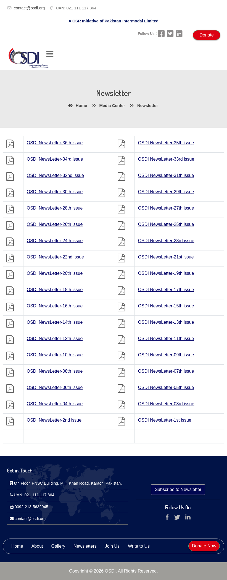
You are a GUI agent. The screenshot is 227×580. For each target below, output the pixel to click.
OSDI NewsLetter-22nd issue (55, 257)
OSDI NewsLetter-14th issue (55, 322)
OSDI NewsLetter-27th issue (166, 208)
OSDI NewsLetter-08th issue (55, 371)
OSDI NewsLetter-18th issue (55, 289)
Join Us (112, 546)
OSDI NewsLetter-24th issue (55, 240)
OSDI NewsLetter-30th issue (55, 191)
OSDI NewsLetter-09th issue (166, 354)
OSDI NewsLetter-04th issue (55, 403)
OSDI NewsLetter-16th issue (55, 306)
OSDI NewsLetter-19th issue (166, 273)
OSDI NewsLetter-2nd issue (54, 420)
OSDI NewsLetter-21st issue (166, 257)
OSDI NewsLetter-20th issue (55, 273)
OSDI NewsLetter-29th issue (166, 191)
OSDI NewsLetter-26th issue (55, 224)
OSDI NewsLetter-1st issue (164, 420)
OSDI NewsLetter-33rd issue (166, 159)
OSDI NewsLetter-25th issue (166, 224)
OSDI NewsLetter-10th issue (55, 354)
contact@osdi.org (29, 8)
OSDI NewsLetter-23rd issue (166, 240)
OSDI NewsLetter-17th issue (166, 289)
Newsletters (85, 546)
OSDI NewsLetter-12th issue (55, 338)
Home (76, 105)
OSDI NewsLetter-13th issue (166, 322)
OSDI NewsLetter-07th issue (166, 371)
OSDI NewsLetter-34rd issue (55, 159)
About (37, 546)
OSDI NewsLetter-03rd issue (166, 403)
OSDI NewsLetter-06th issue (55, 387)
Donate (206, 35)
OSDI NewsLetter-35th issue (166, 142)
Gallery (58, 546)
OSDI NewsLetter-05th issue (166, 387)
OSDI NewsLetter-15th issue (166, 306)
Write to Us (139, 546)
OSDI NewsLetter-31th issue (166, 175)
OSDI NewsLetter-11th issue (166, 338)
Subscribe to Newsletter (178, 489)
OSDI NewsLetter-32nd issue (55, 175)
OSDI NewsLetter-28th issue (55, 208)
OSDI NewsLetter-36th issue (55, 142)
